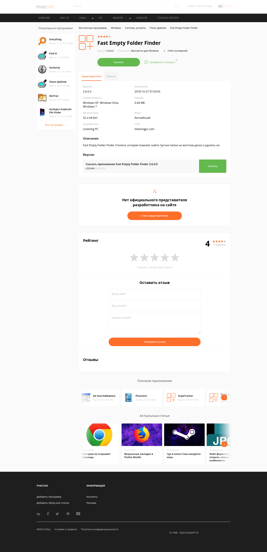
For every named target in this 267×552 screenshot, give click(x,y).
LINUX (82, 17)
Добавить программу (49, 496)
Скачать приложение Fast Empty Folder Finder (122, 164)
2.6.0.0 (105, 50)
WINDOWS (44, 17)
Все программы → (55, 124)
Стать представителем (154, 215)
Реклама (91, 502)
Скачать (119, 62)
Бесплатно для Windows (145, 50)
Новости (141, 17)
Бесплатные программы (93, 27)
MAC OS (64, 17)
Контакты (92, 496)
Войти (191, 6)
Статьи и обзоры (168, 17)
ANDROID (118, 17)
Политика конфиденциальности (99, 529)
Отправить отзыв (154, 341)
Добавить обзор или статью (53, 502)
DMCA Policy (44, 529)
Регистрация (204, 6)
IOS (101, 17)
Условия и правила (66, 529)
